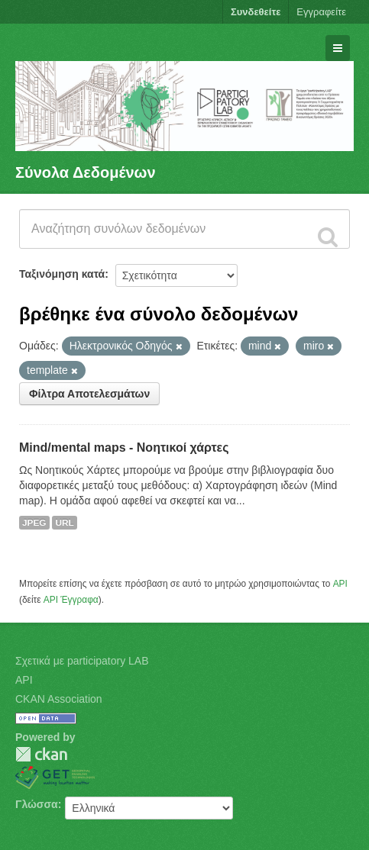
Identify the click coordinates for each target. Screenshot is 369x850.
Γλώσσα (36, 804)
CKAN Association (58, 699)
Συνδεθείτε (255, 12)
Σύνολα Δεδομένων (85, 172)
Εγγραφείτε (321, 12)
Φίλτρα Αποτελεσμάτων (89, 394)
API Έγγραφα (71, 599)
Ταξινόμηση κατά (62, 274)
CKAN (41, 754)
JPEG (34, 522)
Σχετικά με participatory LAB (82, 661)
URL (64, 522)
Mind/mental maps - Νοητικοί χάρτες (124, 447)
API (340, 583)
